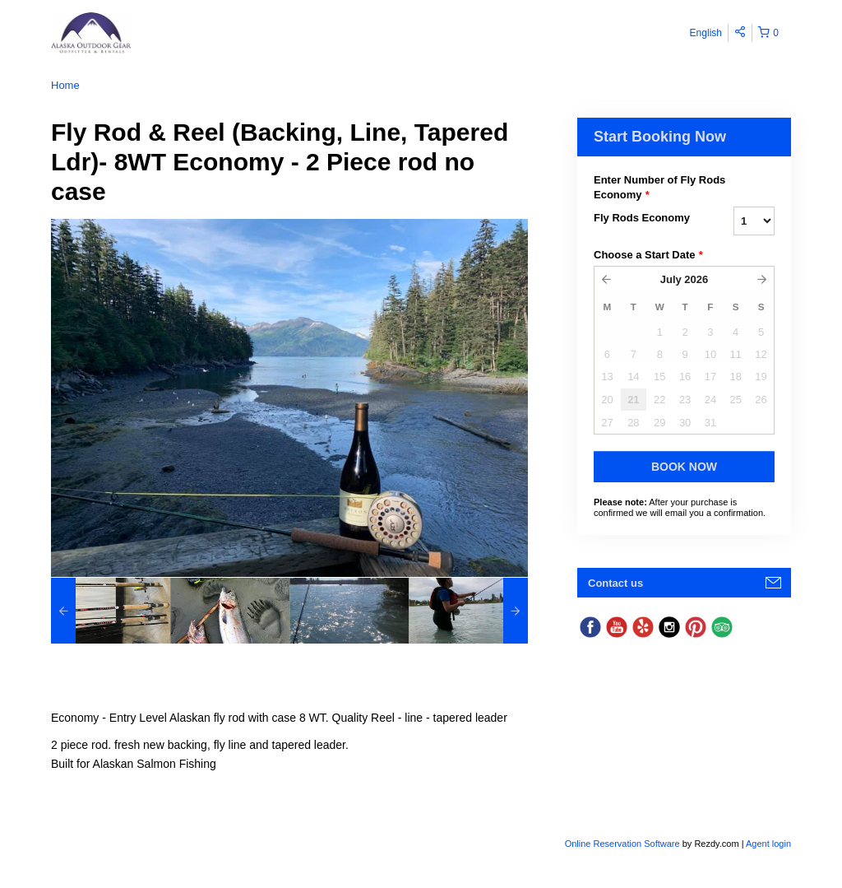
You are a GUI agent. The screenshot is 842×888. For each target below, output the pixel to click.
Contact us (615, 583)
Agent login (768, 843)
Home (65, 85)
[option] (110, 611)
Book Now (684, 466)
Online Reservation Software (622, 843)
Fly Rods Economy (642, 218)
